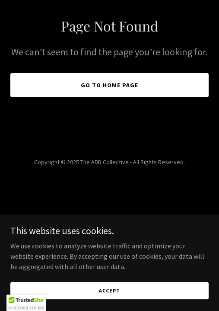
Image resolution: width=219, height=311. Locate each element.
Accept (109, 290)
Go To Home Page (109, 85)
